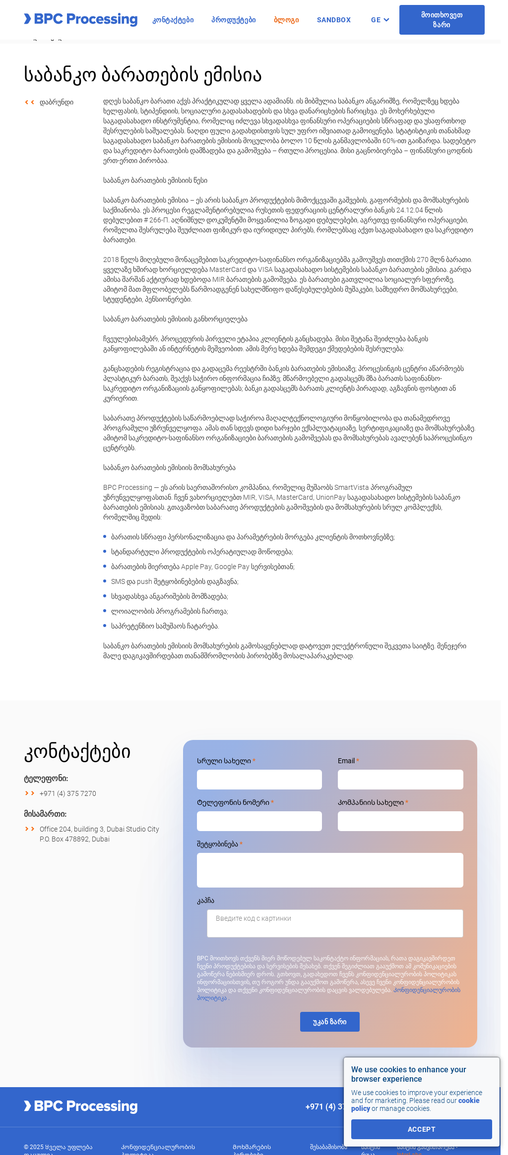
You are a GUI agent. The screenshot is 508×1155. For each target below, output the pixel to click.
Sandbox (334, 20)
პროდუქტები (233, 20)
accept (422, 1129)
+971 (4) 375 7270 (68, 793)
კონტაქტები (173, 20)
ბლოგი (286, 20)
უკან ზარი (330, 1022)
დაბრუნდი (56, 102)
